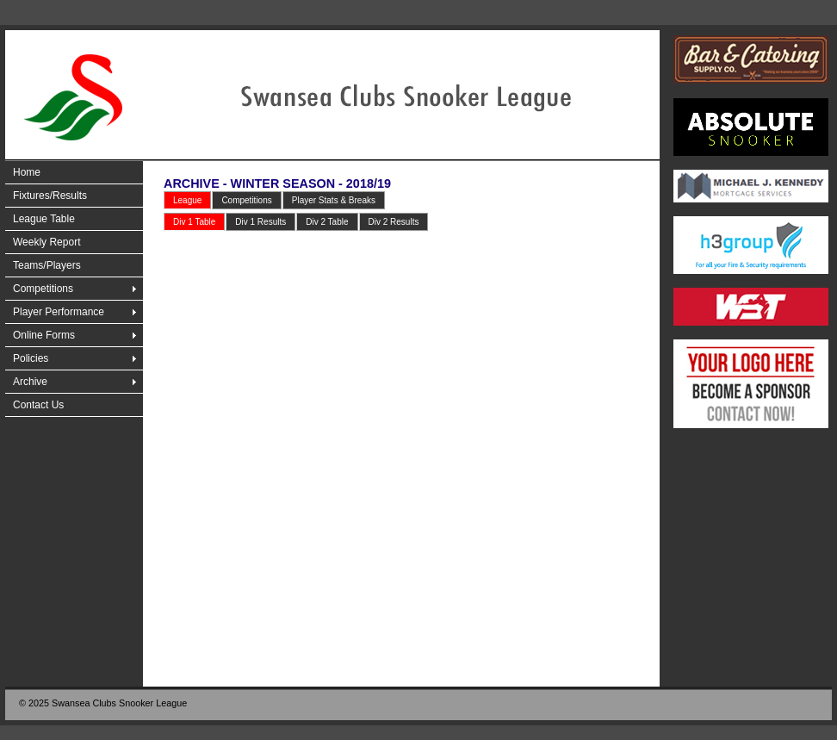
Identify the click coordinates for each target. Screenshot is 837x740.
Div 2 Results (394, 222)
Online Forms (44, 335)
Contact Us (38, 405)
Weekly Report (46, 242)
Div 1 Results (260, 222)
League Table (44, 219)
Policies (30, 358)
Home (26, 172)
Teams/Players (47, 265)
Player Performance (58, 312)
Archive (30, 382)
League (187, 200)
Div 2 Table (327, 222)
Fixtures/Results (50, 196)
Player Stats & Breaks (333, 200)
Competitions (43, 289)
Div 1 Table (194, 222)
